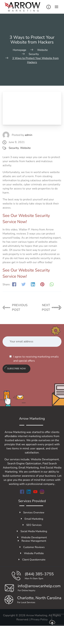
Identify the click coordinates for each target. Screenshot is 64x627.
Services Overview (32, 512)
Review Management (32, 541)
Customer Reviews (32, 547)
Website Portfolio (32, 553)
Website (25, 148)
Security (14, 148)
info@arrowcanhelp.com (39, 586)
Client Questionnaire (32, 559)
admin (28, 135)
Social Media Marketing (32, 531)
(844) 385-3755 (39, 574)
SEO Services (32, 525)
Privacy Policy (39, 619)
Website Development (32, 537)
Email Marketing (32, 519)
